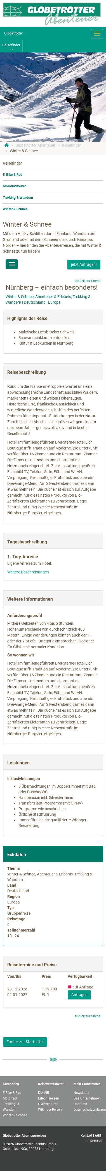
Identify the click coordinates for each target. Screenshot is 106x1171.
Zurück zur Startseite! (25, 1041)
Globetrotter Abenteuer (35, 145)
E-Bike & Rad (12, 175)
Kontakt (86, 1136)
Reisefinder (71, 145)
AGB (98, 1136)
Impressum (94, 1140)
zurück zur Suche (87, 281)
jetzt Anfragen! (84, 264)
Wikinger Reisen (50, 1110)
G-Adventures (48, 1104)
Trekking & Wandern (18, 198)
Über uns (80, 1104)
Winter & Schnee (24, 151)
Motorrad (10, 1098)
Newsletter (81, 1093)
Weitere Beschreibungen (28, 572)
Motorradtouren (15, 186)
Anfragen (79, 994)
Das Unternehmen (87, 1098)
